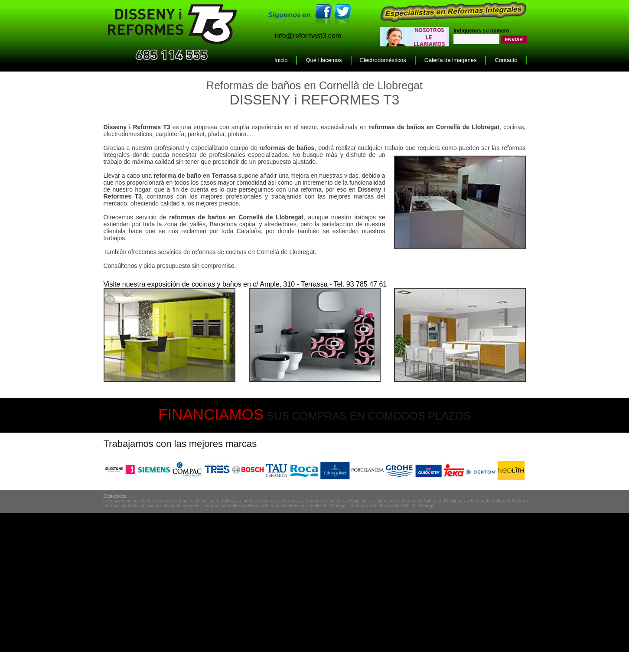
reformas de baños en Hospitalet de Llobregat (349, 501)
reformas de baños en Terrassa (269, 501)
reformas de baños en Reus (231, 505)
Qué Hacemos (324, 60)
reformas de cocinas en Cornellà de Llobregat (253, 251)
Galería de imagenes (450, 60)
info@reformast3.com (308, 35)
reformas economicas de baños (203, 501)
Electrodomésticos (383, 60)
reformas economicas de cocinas (136, 501)
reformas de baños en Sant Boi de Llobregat (393, 505)
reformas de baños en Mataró (496, 501)
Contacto (506, 60)
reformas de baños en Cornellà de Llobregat (304, 505)
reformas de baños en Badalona (431, 501)
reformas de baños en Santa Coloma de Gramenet (152, 505)
